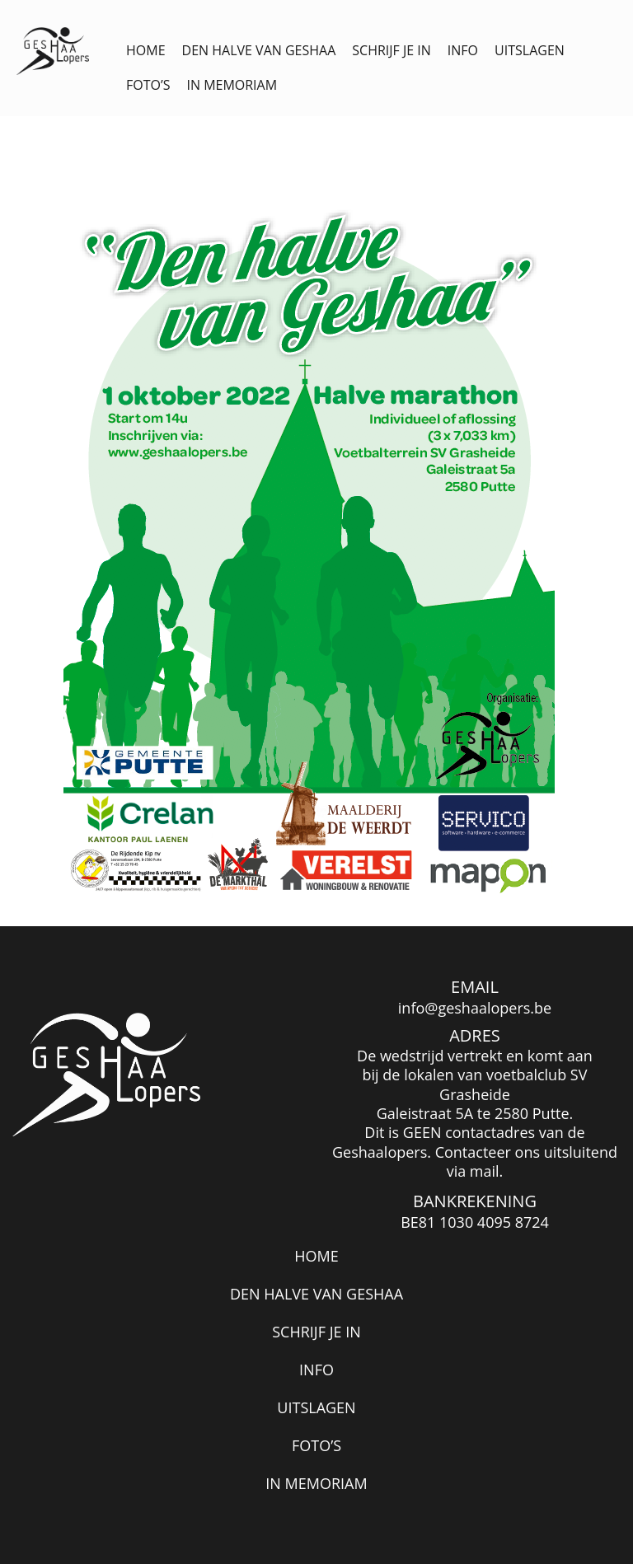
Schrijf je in (391, 50)
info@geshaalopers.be (474, 1008)
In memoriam (231, 85)
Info (463, 50)
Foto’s (148, 85)
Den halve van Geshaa (259, 50)
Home (146, 50)
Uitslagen (530, 50)
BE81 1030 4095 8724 (475, 1222)
